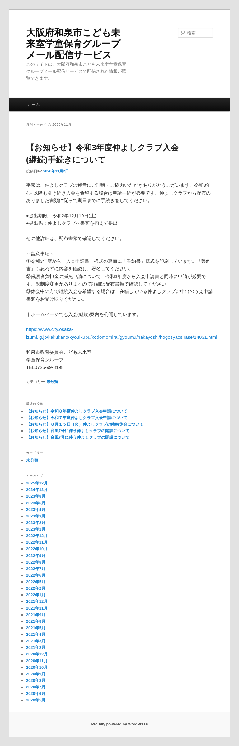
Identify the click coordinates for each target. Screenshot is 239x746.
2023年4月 (35, 509)
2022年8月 (35, 562)
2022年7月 (35, 568)
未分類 (52, 382)
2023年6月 (35, 503)
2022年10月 (37, 548)
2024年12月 (37, 489)
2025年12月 (37, 483)
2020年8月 (35, 680)
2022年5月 (35, 581)
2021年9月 (35, 614)
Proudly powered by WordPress (119, 724)
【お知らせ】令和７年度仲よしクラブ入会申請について (76, 417)
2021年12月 (37, 601)
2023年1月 (35, 529)
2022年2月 (35, 588)
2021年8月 (35, 621)
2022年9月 (35, 555)
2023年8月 (35, 496)
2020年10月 (37, 667)
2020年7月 (35, 687)
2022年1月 (35, 595)
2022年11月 (37, 542)
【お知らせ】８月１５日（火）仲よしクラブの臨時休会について (84, 424)
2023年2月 (35, 522)
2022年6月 (35, 575)
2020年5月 (35, 700)
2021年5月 (35, 628)
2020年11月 (37, 661)
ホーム (34, 104)
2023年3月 (35, 516)
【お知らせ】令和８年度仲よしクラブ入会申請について (76, 411)
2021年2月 (35, 647)
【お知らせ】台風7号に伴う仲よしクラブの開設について (77, 430)
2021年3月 (35, 641)
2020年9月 (35, 674)
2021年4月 (35, 634)
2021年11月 (37, 608)
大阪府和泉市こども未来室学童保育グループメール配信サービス (73, 43)
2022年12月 (37, 535)
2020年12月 (37, 654)
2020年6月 (35, 693)
